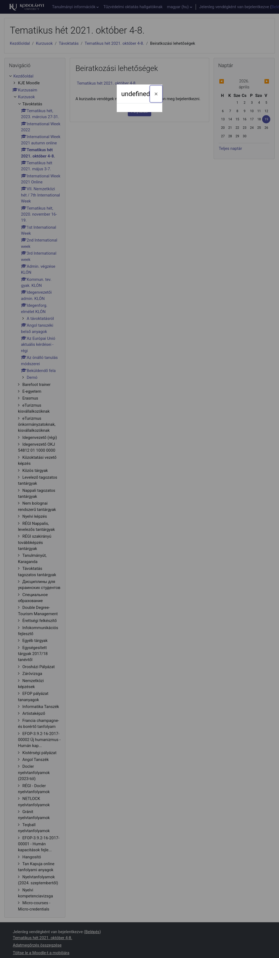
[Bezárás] (156, 94)
